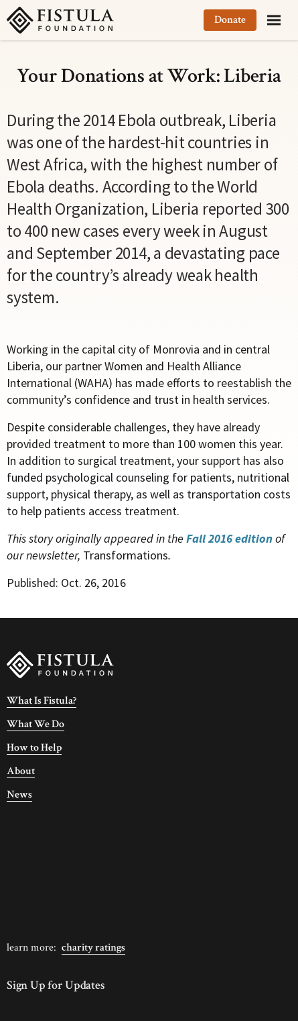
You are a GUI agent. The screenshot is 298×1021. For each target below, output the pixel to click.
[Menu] (274, 20)
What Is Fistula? (41, 701)
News (19, 795)
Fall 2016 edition (229, 538)
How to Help (34, 748)
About (21, 771)
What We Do (35, 724)
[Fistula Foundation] (60, 664)
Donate (230, 20)
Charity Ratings (93, 948)
